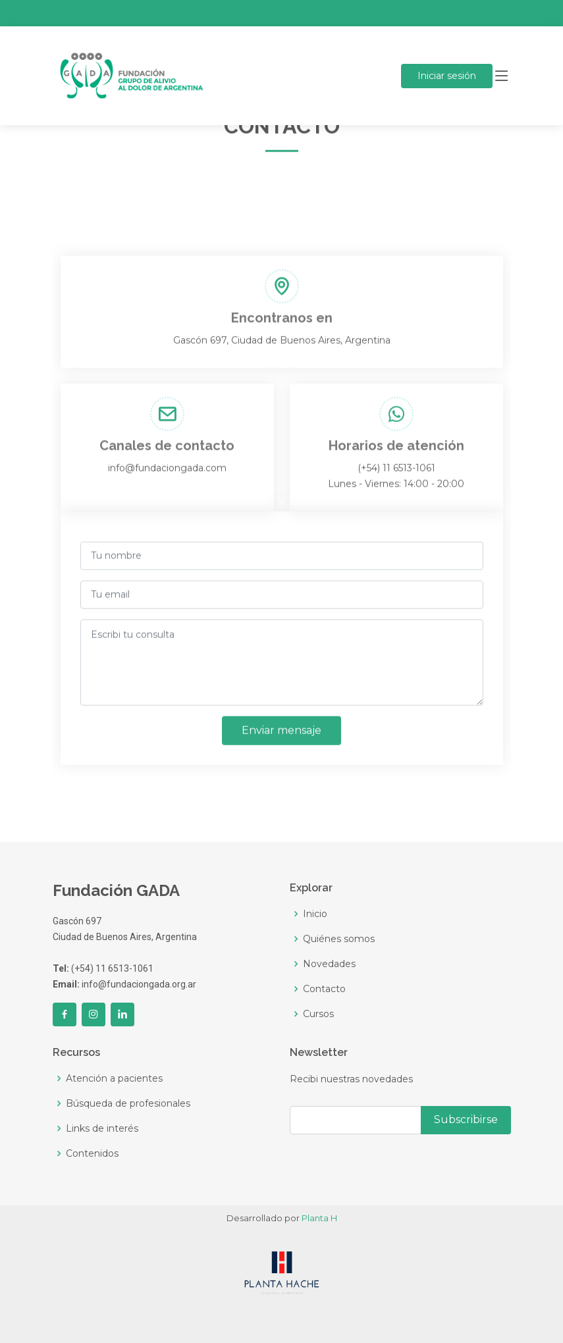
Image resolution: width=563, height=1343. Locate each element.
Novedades (329, 963)
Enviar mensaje (281, 735)
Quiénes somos (339, 938)
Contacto (324, 988)
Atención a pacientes (114, 1078)
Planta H (319, 1218)
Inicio (315, 913)
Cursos (318, 1013)
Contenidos (92, 1153)
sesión (446, 76)
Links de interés (102, 1128)
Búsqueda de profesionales (128, 1103)
